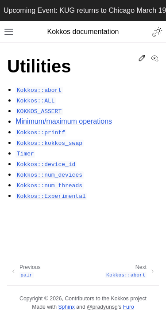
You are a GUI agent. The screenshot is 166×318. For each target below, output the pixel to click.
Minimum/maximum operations (63, 121)
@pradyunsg (102, 307)
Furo (128, 307)
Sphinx (66, 307)
